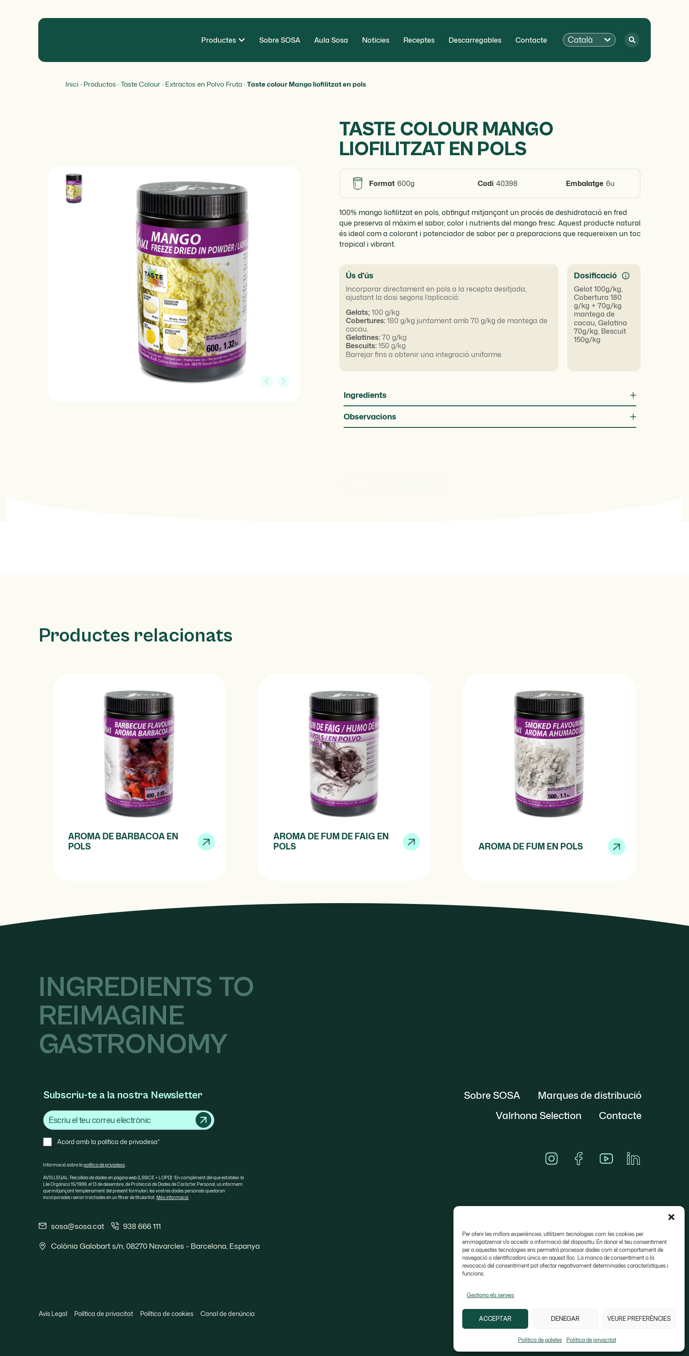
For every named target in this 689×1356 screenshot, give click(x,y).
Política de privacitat (591, 1340)
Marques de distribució (590, 1095)
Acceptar (495, 1319)
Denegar (565, 1319)
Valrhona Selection (538, 1115)
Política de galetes (540, 1340)
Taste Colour (140, 84)
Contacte (620, 1115)
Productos (99, 84)
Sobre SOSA (492, 1095)
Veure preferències (639, 1319)
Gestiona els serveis (490, 1295)
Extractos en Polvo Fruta (203, 84)
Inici (72, 84)
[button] (671, 1217)
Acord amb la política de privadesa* (108, 1141)
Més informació (172, 1197)
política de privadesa (104, 1165)
